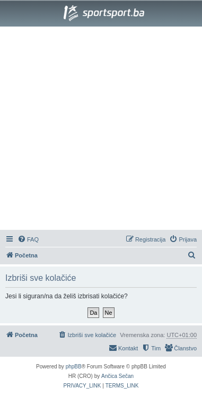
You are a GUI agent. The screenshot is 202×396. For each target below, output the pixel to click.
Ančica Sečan (117, 376)
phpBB (74, 366)
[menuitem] (28, 239)
